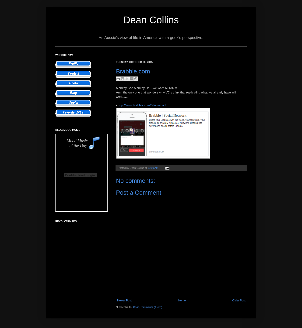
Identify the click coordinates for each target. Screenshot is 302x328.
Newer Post (124, 300)
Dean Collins (151, 19)
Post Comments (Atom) (147, 307)
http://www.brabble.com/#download (142, 105)
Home (182, 300)
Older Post (239, 300)
